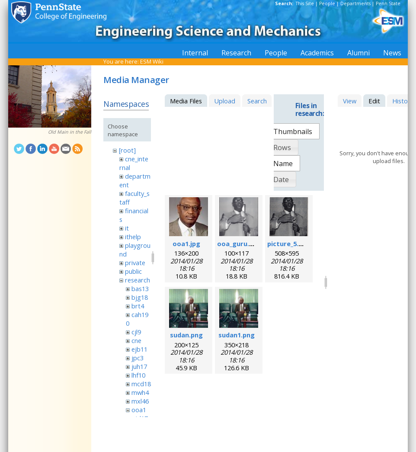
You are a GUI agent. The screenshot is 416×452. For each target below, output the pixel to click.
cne (136, 340)
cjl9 (136, 331)
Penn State (388, 3)
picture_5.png (288, 243)
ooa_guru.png (239, 243)
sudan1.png (236, 334)
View (349, 100)
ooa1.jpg (186, 243)
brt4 (137, 305)
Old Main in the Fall (69, 132)
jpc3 (137, 357)
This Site (305, 3)
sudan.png (186, 334)
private (135, 262)
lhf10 (138, 375)
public (133, 271)
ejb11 (139, 349)
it (127, 228)
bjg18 (139, 297)
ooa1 (138, 409)
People (327, 3)
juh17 (139, 366)
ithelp (133, 236)
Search (257, 100)
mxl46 (140, 401)
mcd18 (141, 383)
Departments (355, 3)
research (137, 280)
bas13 (140, 288)
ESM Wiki (151, 61)
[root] (127, 150)
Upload (224, 100)
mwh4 (140, 392)
